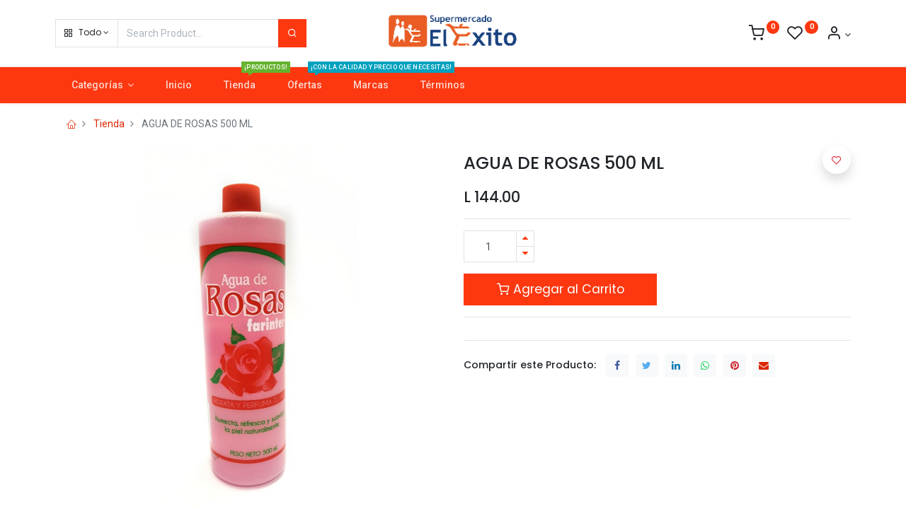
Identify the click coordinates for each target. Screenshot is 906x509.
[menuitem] (179, 85)
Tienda (109, 123)
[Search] (292, 33)
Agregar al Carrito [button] (560, 289)
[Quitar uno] (525, 254)
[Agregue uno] (525, 238)
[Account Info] (838, 34)
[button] (86, 33)
